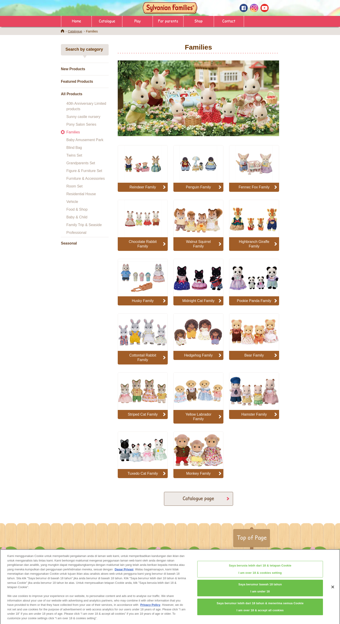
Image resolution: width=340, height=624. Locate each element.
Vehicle (72, 202)
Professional (76, 233)
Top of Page (252, 537)
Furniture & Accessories (85, 178)
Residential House (81, 194)
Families (73, 132)
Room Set (74, 186)
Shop (198, 20)
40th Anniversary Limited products (86, 106)
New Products (73, 69)
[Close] (333, 591)
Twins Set (74, 155)
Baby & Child (77, 217)
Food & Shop (77, 209)
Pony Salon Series (81, 124)
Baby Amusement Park (84, 140)
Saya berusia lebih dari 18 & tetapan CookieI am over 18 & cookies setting (260, 573)
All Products (71, 94)
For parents (168, 20)
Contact (228, 20)
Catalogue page (198, 498)
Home (76, 20)
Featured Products (77, 81)
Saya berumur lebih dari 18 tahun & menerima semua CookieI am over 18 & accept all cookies (260, 611)
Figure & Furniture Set (84, 171)
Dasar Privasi (124, 573)
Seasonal (69, 243)
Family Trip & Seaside (84, 225)
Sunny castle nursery (83, 117)
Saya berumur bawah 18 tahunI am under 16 (260, 592)
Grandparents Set (80, 163)
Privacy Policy (150, 609)
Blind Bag (74, 148)
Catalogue (107, 20)
